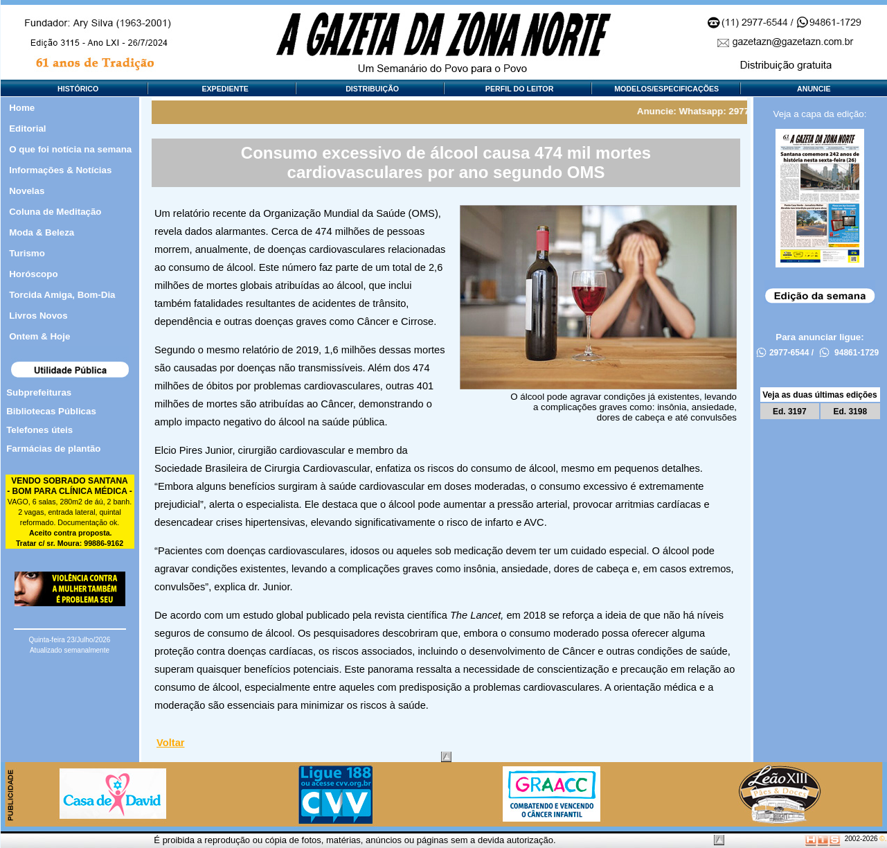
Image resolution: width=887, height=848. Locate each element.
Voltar (170, 742)
